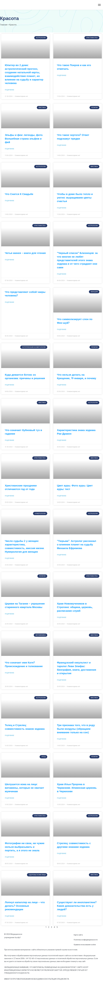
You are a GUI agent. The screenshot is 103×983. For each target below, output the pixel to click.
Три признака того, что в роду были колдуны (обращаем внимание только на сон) (76, 728)
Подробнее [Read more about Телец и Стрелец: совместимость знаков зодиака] (9, 735)
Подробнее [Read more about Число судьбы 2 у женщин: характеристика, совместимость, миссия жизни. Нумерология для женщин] (9, 558)
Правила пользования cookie (85, 945)
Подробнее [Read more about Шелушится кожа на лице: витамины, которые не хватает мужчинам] (9, 798)
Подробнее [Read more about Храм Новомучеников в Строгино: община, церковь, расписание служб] (61, 617)
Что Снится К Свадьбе (19, 194)
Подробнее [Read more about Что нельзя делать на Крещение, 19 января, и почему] (61, 385)
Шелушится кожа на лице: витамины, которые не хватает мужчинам (24, 788)
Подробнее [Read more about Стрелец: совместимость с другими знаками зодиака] (61, 853)
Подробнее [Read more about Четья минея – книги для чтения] (9, 260)
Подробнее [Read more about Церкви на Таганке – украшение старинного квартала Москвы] (9, 614)
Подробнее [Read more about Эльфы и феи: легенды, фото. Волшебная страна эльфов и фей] (9, 149)
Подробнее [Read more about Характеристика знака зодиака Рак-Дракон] (61, 440)
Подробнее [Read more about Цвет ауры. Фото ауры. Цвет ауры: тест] (61, 496)
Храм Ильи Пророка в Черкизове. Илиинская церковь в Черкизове (77, 788)
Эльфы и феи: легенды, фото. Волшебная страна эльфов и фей (24, 138)
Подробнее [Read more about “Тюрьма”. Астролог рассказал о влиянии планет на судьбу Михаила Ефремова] (61, 555)
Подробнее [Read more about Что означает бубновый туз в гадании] (9, 440)
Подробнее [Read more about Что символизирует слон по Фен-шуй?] (61, 329)
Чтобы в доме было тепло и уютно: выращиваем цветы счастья (75, 197)
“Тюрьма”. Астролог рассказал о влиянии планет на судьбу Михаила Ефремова (76, 544)
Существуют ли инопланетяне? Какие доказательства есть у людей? (77, 906)
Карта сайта (78, 935)
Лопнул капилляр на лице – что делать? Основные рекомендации (25, 906)
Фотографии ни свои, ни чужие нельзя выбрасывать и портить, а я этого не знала (24, 847)
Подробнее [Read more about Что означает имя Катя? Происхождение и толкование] (9, 673)
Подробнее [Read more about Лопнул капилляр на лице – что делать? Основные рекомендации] (9, 916)
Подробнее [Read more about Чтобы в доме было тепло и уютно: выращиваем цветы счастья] (61, 208)
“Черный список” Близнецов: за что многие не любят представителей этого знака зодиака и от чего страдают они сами (77, 260)
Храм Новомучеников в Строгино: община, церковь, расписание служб (75, 607)
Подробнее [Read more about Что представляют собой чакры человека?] (9, 302)
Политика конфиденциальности (86, 940)
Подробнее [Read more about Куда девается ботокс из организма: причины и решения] (9, 385)
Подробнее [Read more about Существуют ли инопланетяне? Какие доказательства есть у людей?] (61, 916)
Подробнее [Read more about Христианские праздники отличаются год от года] (9, 496)
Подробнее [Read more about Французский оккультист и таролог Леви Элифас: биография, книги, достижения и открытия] (61, 680)
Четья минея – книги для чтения (25, 253)
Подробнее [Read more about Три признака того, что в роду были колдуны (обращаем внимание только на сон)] (61, 739)
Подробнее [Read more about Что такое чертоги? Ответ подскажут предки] (61, 145)
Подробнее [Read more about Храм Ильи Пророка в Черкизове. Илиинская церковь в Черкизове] (61, 798)
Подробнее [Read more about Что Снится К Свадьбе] (9, 201)
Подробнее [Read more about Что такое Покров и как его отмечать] (61, 75)
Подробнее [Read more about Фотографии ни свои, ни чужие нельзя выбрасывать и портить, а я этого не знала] (9, 857)
